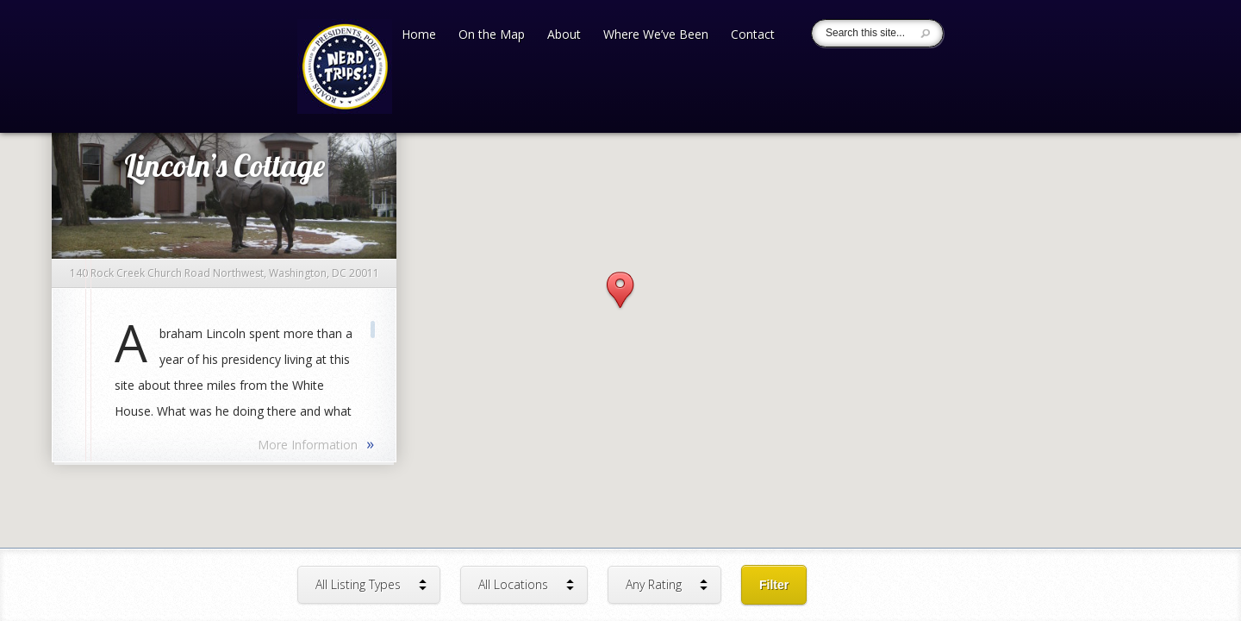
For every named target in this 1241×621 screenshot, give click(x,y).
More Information (316, 443)
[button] (620, 291)
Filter (774, 585)
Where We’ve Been (655, 35)
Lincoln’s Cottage (224, 165)
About (564, 35)
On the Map (491, 35)
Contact (753, 35)
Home (419, 35)
